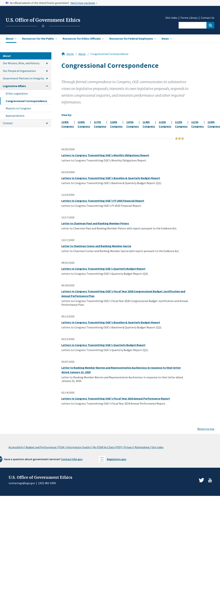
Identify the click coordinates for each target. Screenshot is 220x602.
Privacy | (129, 447)
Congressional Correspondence (26, 101)
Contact (8, 123)
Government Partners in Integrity (23, 78)
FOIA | (62, 447)
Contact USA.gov (72, 459)
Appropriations (15, 115)
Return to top (205, 429)
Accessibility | (17, 447)
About (82, 54)
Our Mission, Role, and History (21, 63)
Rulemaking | (143, 447)
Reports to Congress (18, 108)
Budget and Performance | (42, 447)
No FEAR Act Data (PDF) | (108, 447)
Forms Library (189, 17)
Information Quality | (79, 447)
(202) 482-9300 (47, 483)
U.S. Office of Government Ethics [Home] (43, 20)
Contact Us (207, 17)
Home (70, 54)
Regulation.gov (116, 459)
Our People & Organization (19, 71)
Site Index (171, 17)
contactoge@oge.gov (22, 483)
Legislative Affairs (14, 86)
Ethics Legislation (17, 93)
